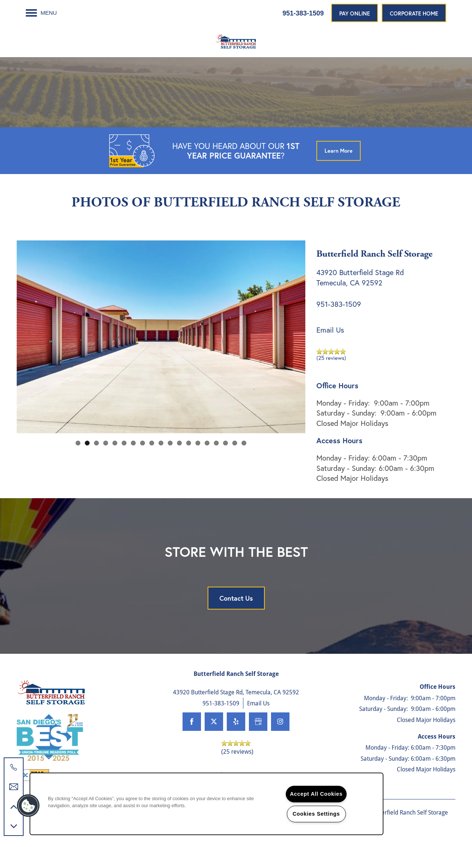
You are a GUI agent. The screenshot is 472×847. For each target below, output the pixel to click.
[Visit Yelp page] (236, 721)
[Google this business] (258, 721)
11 (170, 443)
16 (216, 443)
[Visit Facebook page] (192, 721)
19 (244, 443)
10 (161, 443)
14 (197, 443)
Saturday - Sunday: (346, 412)
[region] (207, 804)
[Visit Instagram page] (280, 721)
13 (188, 443)
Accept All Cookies (316, 794)
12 (179, 443)
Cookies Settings (316, 814)
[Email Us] (13, 787)
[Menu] (41, 13)
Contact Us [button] (236, 598)
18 (234, 443)
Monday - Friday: (343, 402)
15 (207, 443)
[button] (354, 13)
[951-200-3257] (13, 767)
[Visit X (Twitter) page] (214, 721)
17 (225, 443)
